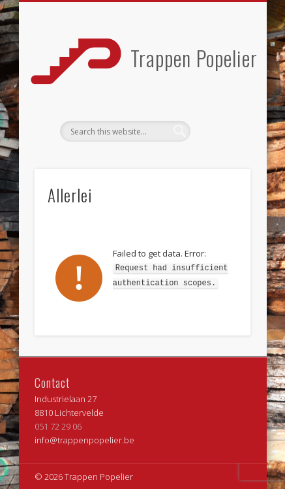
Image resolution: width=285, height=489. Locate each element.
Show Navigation (218, 116)
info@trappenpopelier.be (84, 440)
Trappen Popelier (194, 57)
